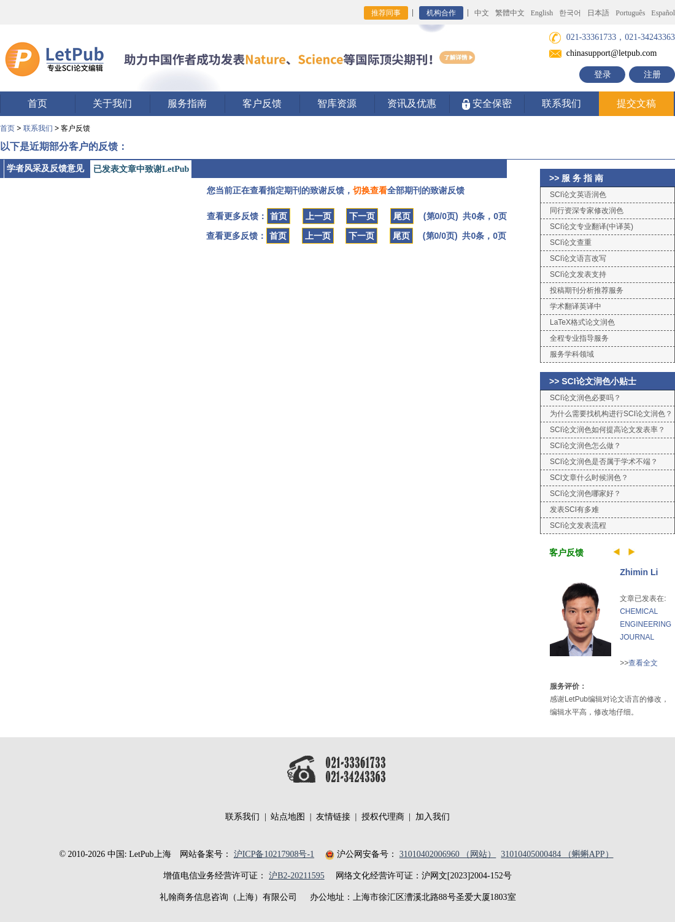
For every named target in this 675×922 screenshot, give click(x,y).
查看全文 (643, 663)
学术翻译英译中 (575, 306)
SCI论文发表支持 (578, 274)
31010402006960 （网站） (447, 854)
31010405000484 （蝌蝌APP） (557, 854)
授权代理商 (382, 816)
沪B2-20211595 (296, 875)
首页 (37, 103)
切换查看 (370, 190)
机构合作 (441, 13)
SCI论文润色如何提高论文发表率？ (607, 429)
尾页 (402, 216)
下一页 (362, 216)
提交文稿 (636, 103)
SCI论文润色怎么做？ (585, 445)
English (542, 13)
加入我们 (432, 816)
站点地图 (288, 816)
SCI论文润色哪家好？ (585, 493)
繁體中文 (510, 13)
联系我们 (561, 103)
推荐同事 (386, 13)
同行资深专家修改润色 (586, 210)
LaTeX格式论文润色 (582, 322)
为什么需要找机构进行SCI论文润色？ (611, 413)
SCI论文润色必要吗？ (585, 397)
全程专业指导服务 (579, 338)
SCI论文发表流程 (578, 525)
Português (630, 13)
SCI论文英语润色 (578, 194)
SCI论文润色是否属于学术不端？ (604, 461)
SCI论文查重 (571, 242)
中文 (481, 13)
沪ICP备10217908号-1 (274, 854)
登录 (602, 74)
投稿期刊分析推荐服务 (586, 290)
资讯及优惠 (411, 103)
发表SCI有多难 (574, 509)
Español (663, 13)
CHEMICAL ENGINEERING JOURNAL (645, 624)
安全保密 (487, 104)
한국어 (570, 13)
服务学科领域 (572, 354)
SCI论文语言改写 (578, 258)
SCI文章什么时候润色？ (589, 477)
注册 (652, 74)
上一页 (318, 216)
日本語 (598, 13)
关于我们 (112, 103)
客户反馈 (262, 103)
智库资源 (337, 103)
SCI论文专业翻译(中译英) (591, 226)
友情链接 (333, 816)
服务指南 (187, 103)
